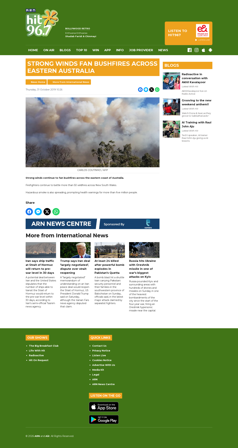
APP (107, 50)
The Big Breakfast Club (44, 345)
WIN (95, 50)
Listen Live (99, 355)
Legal (95, 374)
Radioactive (36, 355)
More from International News (71, 82)
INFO (120, 50)
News (163, 50)
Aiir (47, 436)
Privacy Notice (101, 350)
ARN (95, 379)
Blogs (65, 50)
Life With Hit (37, 350)
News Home (38, 82)
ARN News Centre (103, 384)
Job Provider (141, 50)
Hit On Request (38, 360)
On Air (48, 50)
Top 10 (81, 50)
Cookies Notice (102, 360)
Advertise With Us (103, 365)
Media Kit (98, 369)
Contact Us (99, 345)
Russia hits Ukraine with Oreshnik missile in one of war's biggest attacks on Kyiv (144, 260)
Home (33, 50)
